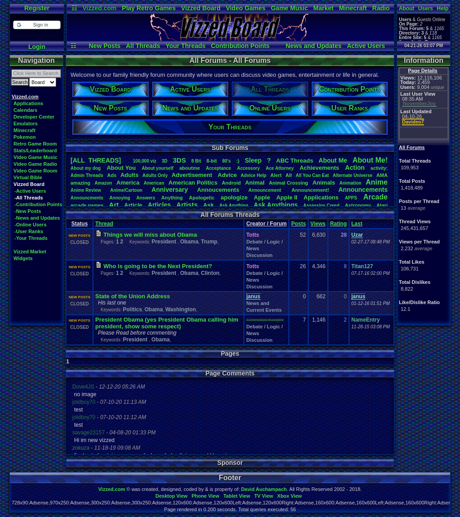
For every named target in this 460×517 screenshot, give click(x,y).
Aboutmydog (86, 168)
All (289, 175)
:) (237, 160)
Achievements (319, 167)
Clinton (210, 273)
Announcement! (310, 190)
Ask (208, 205)
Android (231, 183)
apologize (234, 197)
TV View (263, 496)
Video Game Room (35, 170)
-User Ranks (28, 231)
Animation (351, 183)
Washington (180, 309)
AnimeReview (86, 190)
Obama (189, 242)
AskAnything (233, 205)
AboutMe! (370, 160)
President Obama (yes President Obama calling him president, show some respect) (167, 323)
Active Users (366, 45)
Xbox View (289, 496)
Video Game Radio (35, 164)
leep (253, 160)
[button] (36, 25)
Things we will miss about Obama (150, 234)
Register (36, 8)
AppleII (286, 197)
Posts (298, 224)
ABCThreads (294, 160)
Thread (104, 224)
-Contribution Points (38, 204)
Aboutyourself (157, 168)
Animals (323, 182)
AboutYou (121, 167)
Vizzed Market (29, 251)
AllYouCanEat (312, 175)
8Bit (196, 161)
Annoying (120, 197)
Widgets (23, 258)
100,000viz (144, 161)
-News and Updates (37, 218)
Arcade (375, 197)
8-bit (212, 160)
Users (425, 8)
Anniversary (169, 189)
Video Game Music (35, 157)
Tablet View (236, 496)
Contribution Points (240, 45)
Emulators (25, 123)
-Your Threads (31, 238)
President (164, 242)
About (407, 8)
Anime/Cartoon (126, 190)
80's (226, 161)
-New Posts (27, 211)
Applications (28, 103)
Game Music (289, 8)
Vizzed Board (201, 8)
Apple (262, 197)
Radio (381, 8)
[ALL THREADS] (96, 160)
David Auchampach (264, 489)
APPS (351, 197)
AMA (382, 175)
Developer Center (33, 116)
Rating (338, 224)
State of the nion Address (132, 296)
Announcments (87, 197)
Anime (377, 182)
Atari (382, 205)
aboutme (189, 168)
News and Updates (313, 45)
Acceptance (218, 168)
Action (355, 167)
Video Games (245, 8)
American (154, 183)
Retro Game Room (35, 143)
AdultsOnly (155, 175)
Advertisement (193, 175)
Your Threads (185, 45)
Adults (129, 175)
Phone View (205, 496)
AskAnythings (276, 204)
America (127, 182)
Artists (187, 204)
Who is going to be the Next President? (157, 266)
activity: (379, 168)
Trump (209, 242)
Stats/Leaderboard (35, 150)
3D (165, 161)
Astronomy (358, 205)
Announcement (265, 190)
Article (133, 205)
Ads (111, 175)
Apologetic (202, 197)
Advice (227, 175)
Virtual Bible (27, 177)
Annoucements (218, 189)
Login (36, 46)
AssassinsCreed (321, 205)
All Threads (143, 45)
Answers (146, 197)
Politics (132, 309)
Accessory (248, 168)
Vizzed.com (99, 8)
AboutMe (332, 160)
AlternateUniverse (352, 175)
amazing (80, 183)
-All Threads (28, 197)
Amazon (103, 183)
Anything (172, 197)
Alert (276, 175)
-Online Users (30, 224)
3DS (179, 160)
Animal (254, 182)
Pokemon (24, 137)
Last (357, 224)
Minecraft (353, 8)
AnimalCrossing (288, 183)
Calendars (25, 110)
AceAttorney (279, 168)
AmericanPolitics (192, 182)
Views (318, 224)
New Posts (105, 45)
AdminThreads (87, 175)
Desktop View (171, 496)
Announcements (363, 189)
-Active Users (30, 191)
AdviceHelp (253, 175)
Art (114, 204)
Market (323, 8)
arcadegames (87, 205)
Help (442, 8)
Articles (159, 204)
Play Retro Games (149, 8)
